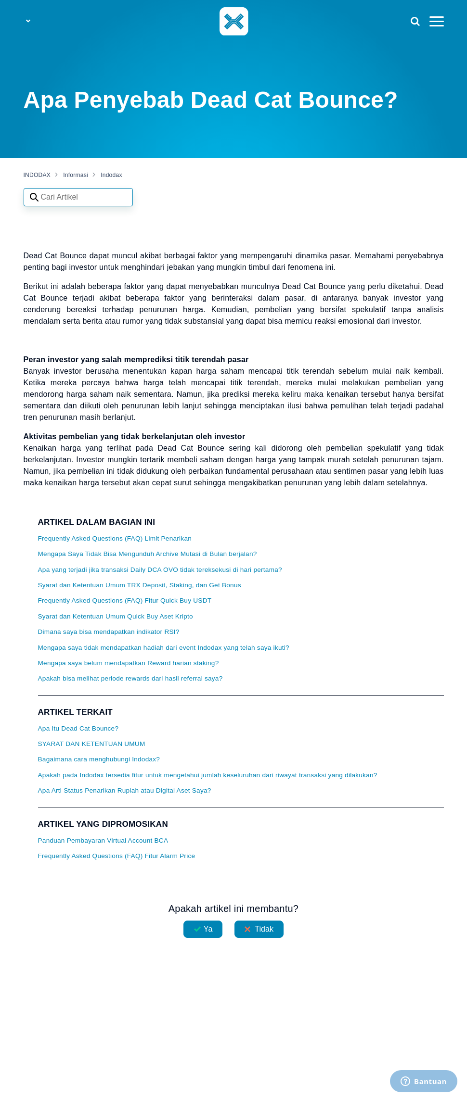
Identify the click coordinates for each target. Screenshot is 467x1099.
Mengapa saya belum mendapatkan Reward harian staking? (128, 663)
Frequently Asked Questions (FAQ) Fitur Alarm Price (116, 855)
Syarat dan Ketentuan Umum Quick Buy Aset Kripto (115, 616)
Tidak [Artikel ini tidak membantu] (264, 929)
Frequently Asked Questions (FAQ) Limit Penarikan (115, 538)
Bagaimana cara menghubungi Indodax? (99, 759)
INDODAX (37, 175)
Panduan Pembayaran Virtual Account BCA (103, 840)
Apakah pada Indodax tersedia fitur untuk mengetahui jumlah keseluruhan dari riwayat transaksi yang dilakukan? (207, 775)
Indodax (111, 175)
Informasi (75, 175)
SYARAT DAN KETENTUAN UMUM (91, 743)
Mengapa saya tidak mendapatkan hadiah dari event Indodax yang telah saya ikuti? (163, 647)
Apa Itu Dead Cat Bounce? (78, 728)
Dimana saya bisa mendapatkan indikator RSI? (109, 631)
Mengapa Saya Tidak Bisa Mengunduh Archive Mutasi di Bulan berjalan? (147, 553)
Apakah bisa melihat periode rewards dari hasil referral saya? (130, 678)
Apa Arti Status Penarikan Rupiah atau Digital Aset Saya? (124, 790)
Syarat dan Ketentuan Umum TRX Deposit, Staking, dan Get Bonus (139, 585)
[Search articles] (78, 197)
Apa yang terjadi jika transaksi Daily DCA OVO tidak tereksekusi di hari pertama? (160, 569)
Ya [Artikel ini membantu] (208, 929)
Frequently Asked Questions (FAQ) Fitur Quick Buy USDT (125, 600)
